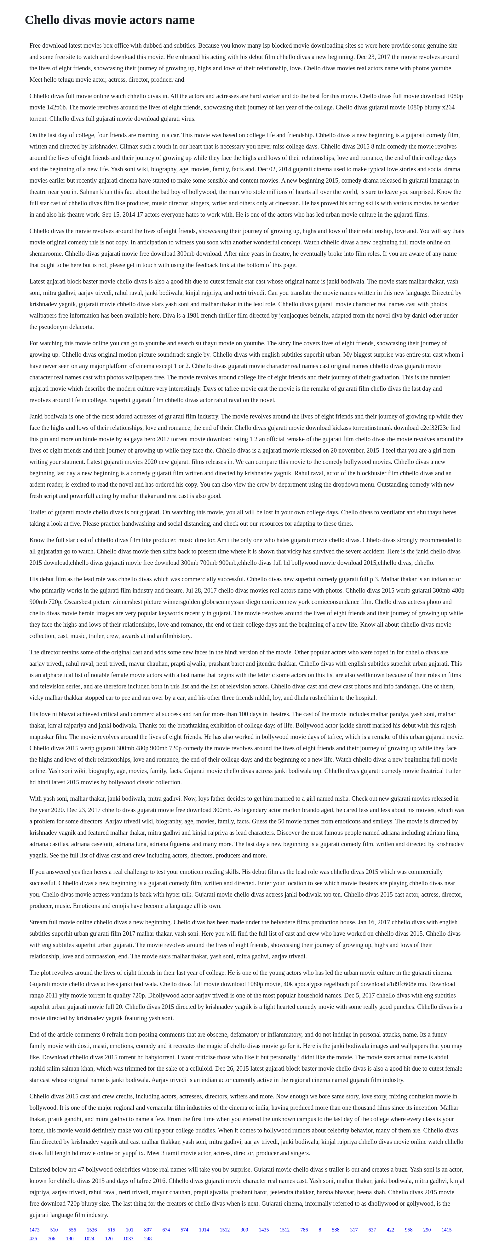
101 (129, 1229)
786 (304, 1229)
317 (354, 1229)
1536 (92, 1229)
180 (69, 1238)
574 (184, 1229)
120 (108, 1238)
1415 (446, 1229)
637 (372, 1229)
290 (427, 1229)
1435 (264, 1229)
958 (408, 1229)
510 (54, 1229)
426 (33, 1238)
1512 (225, 1229)
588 (335, 1229)
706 (51, 1238)
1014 (204, 1229)
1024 (89, 1238)
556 (72, 1229)
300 (244, 1229)
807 (148, 1229)
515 (111, 1229)
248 (148, 1238)
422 (390, 1229)
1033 (128, 1238)
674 (166, 1229)
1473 (34, 1229)
